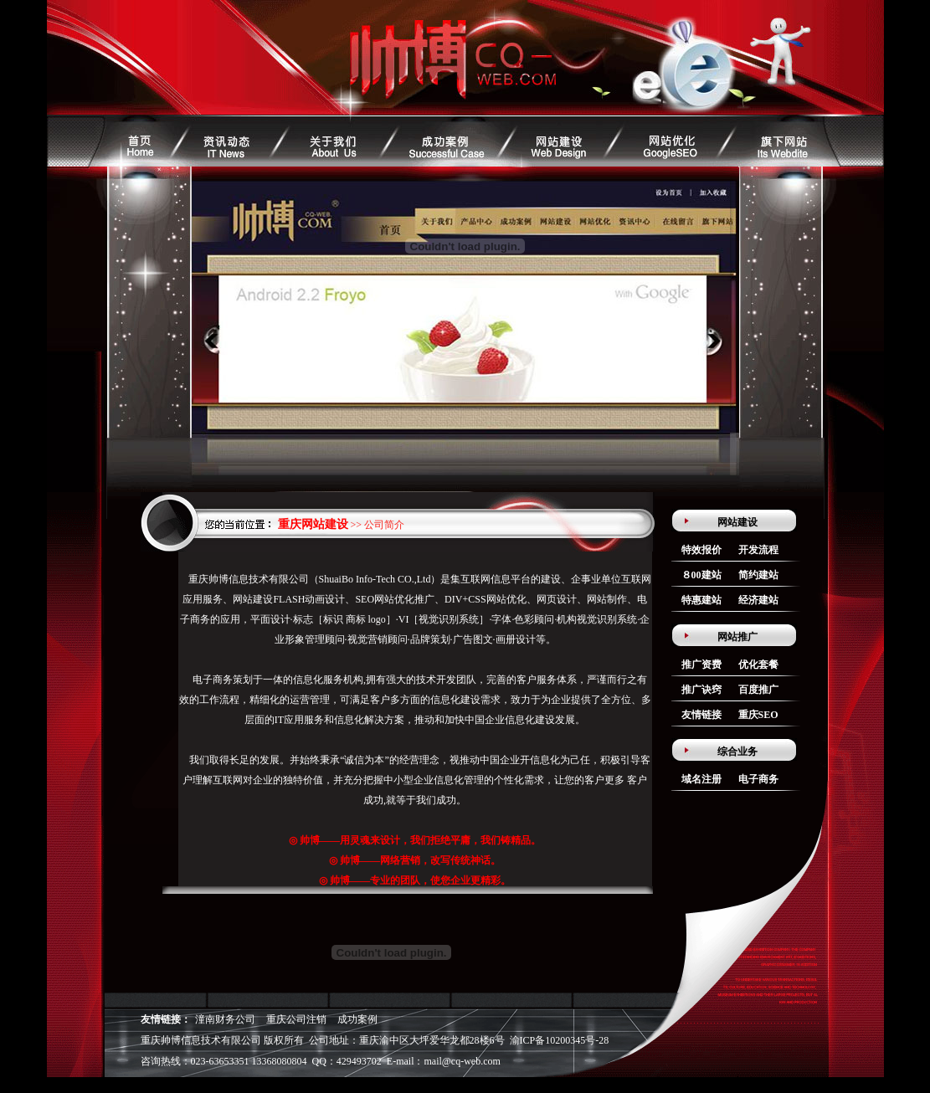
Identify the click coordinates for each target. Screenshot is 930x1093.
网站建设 (737, 522)
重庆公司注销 (296, 1019)
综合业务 (737, 751)
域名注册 (701, 779)
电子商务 (758, 779)
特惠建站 (701, 600)
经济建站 (758, 600)
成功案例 (357, 1019)
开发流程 (758, 550)
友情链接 (701, 715)
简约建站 (758, 575)
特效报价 (701, 550)
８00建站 (701, 575)
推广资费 (701, 664)
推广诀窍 (701, 689)
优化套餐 (758, 664)
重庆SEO (758, 715)
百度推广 (758, 689)
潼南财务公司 (225, 1019)
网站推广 (737, 637)
